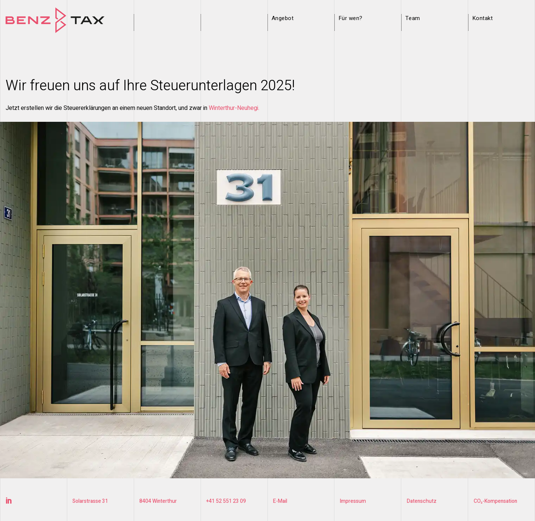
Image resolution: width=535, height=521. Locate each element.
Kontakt (482, 18)
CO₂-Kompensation (496, 501)
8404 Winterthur (158, 501)
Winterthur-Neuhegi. (234, 108)
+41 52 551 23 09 (226, 501)
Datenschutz (422, 501)
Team (412, 18)
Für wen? (350, 18)
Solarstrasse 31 (90, 501)
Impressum (353, 501)
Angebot (283, 18)
